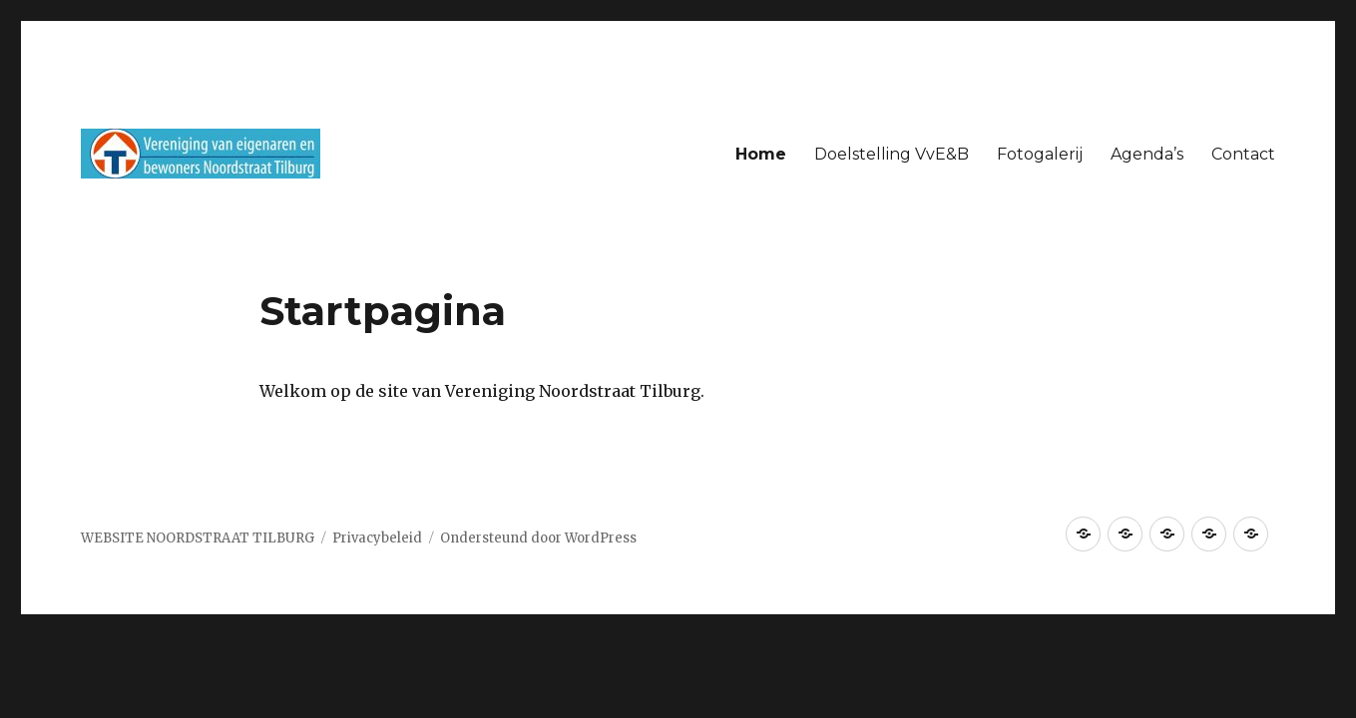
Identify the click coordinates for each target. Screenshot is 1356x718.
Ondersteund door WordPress (538, 538)
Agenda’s (1147, 154)
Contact (1243, 154)
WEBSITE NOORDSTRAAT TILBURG (197, 538)
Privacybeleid (377, 538)
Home (760, 154)
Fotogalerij (1040, 154)
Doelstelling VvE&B (891, 154)
